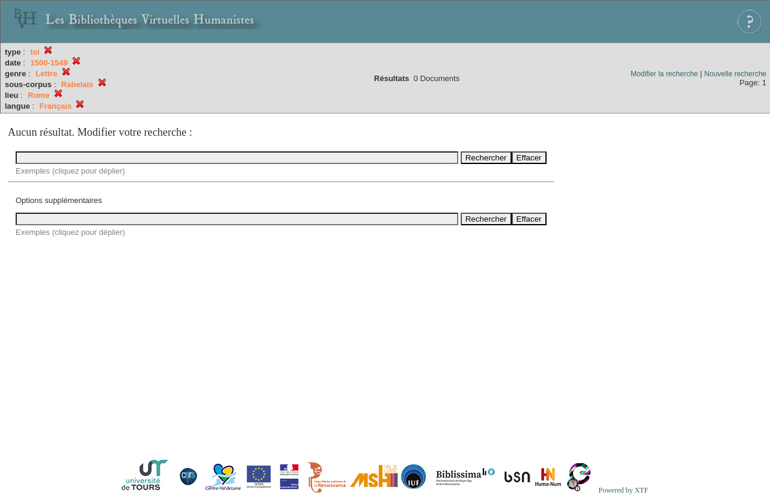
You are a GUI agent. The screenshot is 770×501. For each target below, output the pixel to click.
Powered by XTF (623, 490)
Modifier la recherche (664, 74)
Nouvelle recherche (735, 74)
